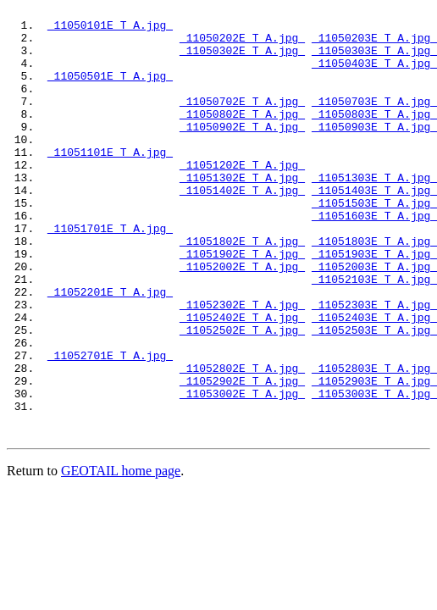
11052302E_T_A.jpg (242, 365)
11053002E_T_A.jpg (242, 472)
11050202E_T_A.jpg (242, 45)
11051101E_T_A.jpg (110, 182)
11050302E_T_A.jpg (242, 60)
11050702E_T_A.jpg (242, 121)
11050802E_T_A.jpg (242, 136)
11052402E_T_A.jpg (242, 380)
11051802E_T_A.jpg (242, 289)
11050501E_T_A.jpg (110, 90)
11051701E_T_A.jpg (110, 273)
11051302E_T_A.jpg (242, 212)
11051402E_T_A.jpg (242, 228)
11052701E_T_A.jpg (110, 426)
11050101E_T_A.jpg (110, 29)
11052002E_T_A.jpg (242, 319)
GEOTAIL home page (120, 554)
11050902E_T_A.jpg (242, 151)
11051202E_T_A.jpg (242, 197)
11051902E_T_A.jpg (242, 304)
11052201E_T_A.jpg (110, 350)
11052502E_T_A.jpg (242, 395)
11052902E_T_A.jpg (242, 456)
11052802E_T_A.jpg (242, 441)
